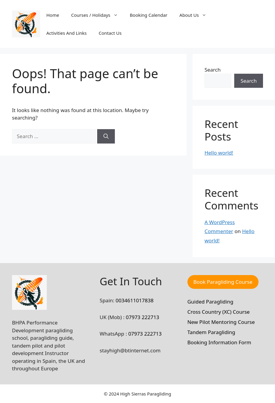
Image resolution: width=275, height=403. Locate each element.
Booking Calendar (149, 15)
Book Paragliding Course (223, 281)
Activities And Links (66, 33)
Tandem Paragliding (211, 332)
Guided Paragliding (210, 301)
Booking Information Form (219, 342)
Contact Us (110, 33)
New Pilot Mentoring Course (221, 322)
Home (52, 15)
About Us (195, 15)
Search (213, 69)
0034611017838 (135, 300)
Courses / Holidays (97, 15)
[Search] (106, 136)
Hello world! (219, 152)
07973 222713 (142, 317)
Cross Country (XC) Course (218, 311)
